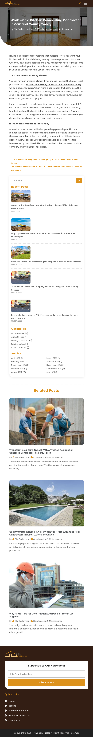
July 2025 (51, 372)
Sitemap (75, 732)
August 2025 (16, 372)
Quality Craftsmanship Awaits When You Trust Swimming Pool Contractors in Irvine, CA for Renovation (44, 533)
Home (12, 701)
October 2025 (17, 368)
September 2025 (54, 368)
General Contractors (19, 715)
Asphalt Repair (17, 337)
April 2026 (15, 358)
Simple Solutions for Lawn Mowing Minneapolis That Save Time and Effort (46, 261)
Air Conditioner (18, 333)
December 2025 (18, 365)
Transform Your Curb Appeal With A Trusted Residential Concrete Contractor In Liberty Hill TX (41, 451)
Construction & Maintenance (58, 29)
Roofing (12, 705)
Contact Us (14, 720)
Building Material (18, 344)
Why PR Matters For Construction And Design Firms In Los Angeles (41, 615)
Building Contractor (20, 340)
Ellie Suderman (21, 29)
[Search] (79, 180)
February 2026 (17, 361)
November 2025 (54, 365)
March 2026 (52, 358)
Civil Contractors (18, 347)
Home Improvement (19, 710)
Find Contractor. (42, 732)
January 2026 (53, 361)
